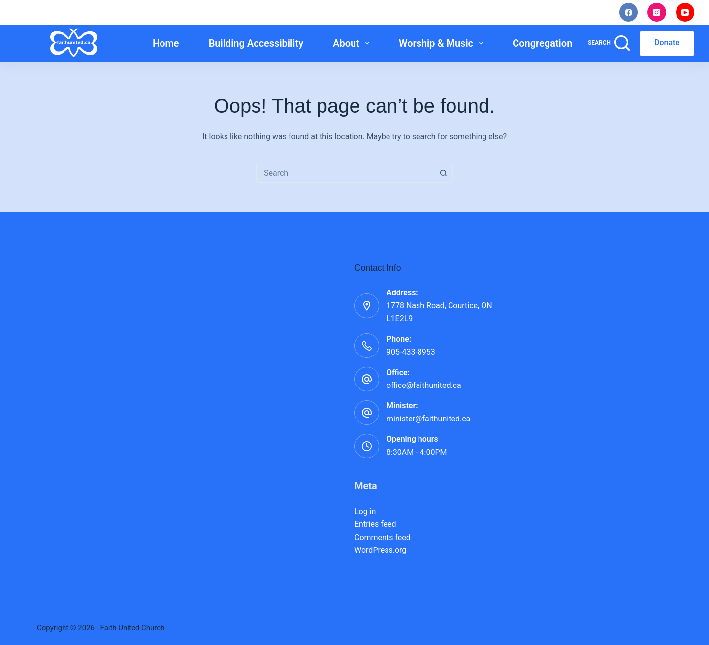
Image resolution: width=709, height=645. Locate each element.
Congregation (549, 43)
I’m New (425, 12)
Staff (534, 12)
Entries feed (375, 524)
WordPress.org (380, 550)
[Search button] (443, 172)
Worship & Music (443, 43)
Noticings (482, 12)
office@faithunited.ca (424, 385)
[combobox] (345, 173)
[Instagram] (656, 12)
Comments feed (382, 537)
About (353, 43)
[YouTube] (685, 12)
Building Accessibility (256, 43)
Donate (666, 42)
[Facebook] (628, 12)
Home (166, 43)
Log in (365, 511)
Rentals (582, 12)
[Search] (609, 43)
